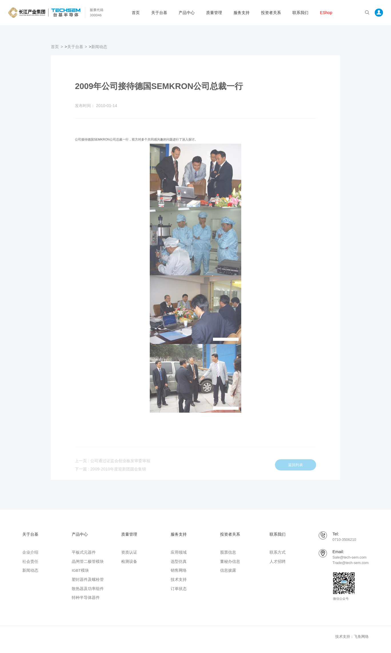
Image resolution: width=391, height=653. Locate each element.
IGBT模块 (80, 570)
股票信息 (228, 552)
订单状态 (179, 589)
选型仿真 (179, 561)
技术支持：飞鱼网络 (352, 636)
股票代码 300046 (96, 12)
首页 (136, 12)
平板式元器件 (84, 552)
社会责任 (30, 561)
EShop (326, 12)
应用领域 (179, 552)
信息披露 (228, 570)
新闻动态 (99, 48)
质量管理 (214, 12)
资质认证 (129, 552)
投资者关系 (271, 12)
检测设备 (129, 561)
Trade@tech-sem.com (350, 563)
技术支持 (179, 579)
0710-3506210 (344, 539)
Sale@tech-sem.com (349, 557)
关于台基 (159, 12)
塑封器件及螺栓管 (88, 579)
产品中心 (187, 12)
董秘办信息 (230, 561)
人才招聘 (278, 561)
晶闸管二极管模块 (88, 561)
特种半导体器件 (86, 597)
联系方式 (278, 552)
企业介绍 (30, 552)
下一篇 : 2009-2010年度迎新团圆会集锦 (110, 473)
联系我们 (300, 12)
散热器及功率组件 (88, 589)
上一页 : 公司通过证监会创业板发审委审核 (112, 465)
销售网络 (179, 570)
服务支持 (242, 12)
